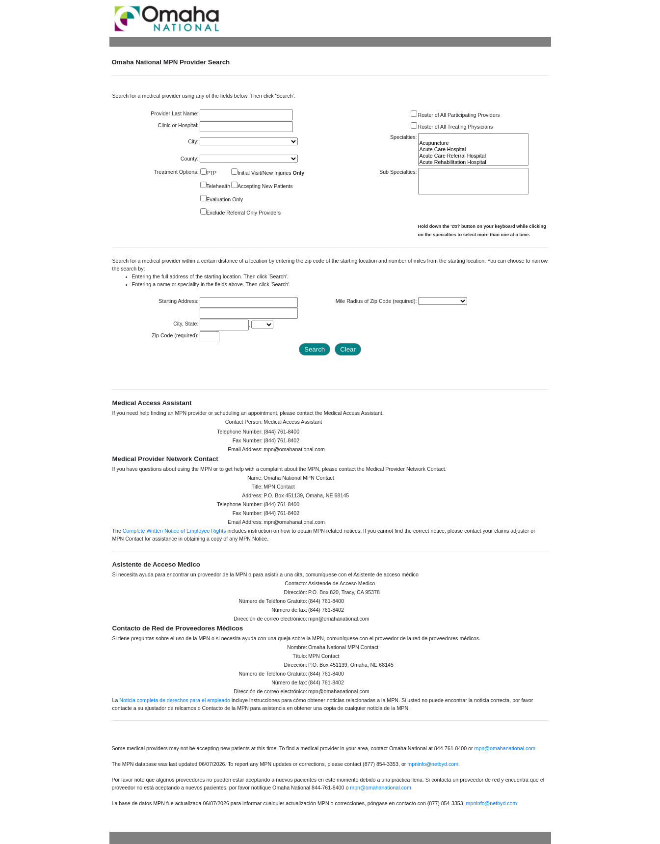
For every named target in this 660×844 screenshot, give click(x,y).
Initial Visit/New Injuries (271, 173)
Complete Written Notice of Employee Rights (174, 531)
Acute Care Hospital (473, 149)
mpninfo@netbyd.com (432, 764)
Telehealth (219, 186)
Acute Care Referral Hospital (473, 156)
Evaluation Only (225, 199)
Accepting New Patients (265, 186)
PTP (212, 173)
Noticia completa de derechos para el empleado (174, 700)
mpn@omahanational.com (505, 748)
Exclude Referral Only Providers (244, 213)
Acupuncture (473, 143)
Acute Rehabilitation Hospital (473, 162)
